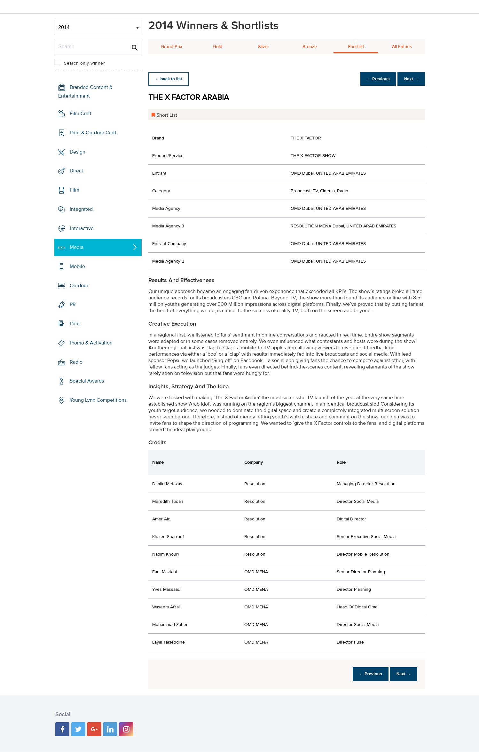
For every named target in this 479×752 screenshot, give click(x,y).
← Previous (375, 78)
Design (77, 151)
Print (75, 324)
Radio (76, 362)
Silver (263, 47)
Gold (217, 47)
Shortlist (356, 47)
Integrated (81, 209)
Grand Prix (171, 47)
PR (73, 304)
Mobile (77, 266)
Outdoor (79, 285)
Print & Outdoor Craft (93, 133)
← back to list (169, 78)
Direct (76, 171)
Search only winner (84, 63)
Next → (410, 78)
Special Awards (87, 381)
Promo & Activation (91, 343)
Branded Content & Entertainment (85, 91)
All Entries (402, 47)
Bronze (309, 47)
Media (76, 247)
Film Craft (80, 113)
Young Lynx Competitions (98, 400)
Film (74, 190)
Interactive (82, 228)
